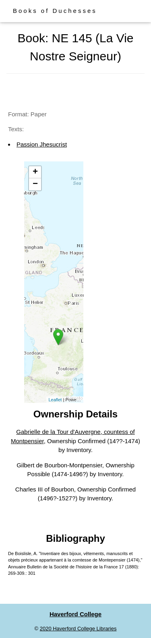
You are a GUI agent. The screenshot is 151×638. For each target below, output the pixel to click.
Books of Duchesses (55, 10)
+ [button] (35, 172)
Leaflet (55, 399)
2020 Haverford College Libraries (78, 629)
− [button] (35, 184)
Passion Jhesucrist (42, 144)
